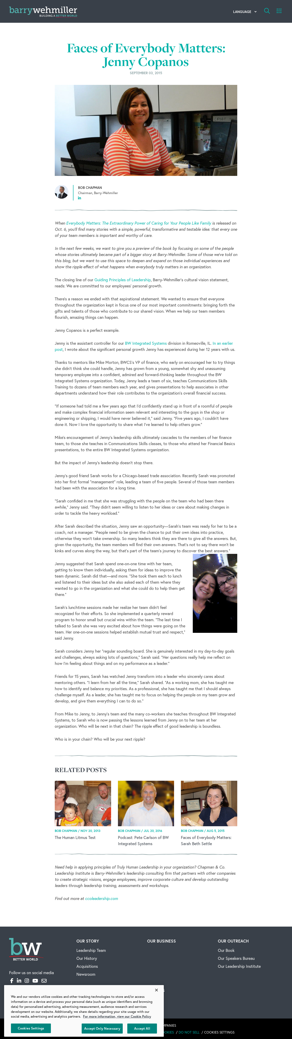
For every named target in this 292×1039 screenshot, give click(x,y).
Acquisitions (87, 966)
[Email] (44, 980)
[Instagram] (27, 980)
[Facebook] (11, 980)
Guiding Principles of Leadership (122, 279)
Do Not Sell (189, 1032)
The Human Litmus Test (75, 837)
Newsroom (85, 974)
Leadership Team (91, 950)
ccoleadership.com (101, 898)
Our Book (226, 950)
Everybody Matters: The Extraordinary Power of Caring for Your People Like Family (138, 223)
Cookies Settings (219, 1032)
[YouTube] (35, 980)
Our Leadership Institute (239, 966)
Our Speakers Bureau (236, 958)
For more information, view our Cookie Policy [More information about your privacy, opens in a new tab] (117, 1016)
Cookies (166, 1032)
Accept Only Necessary (102, 1028)
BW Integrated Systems (146, 343)
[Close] (156, 990)
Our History (86, 958)
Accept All (142, 1028)
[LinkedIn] (19, 980)
